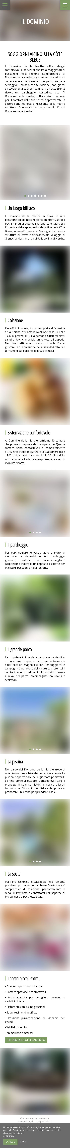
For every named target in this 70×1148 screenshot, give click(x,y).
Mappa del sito (44, 1121)
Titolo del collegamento (26, 1040)
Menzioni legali (25, 1121)
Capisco (10, 1141)
